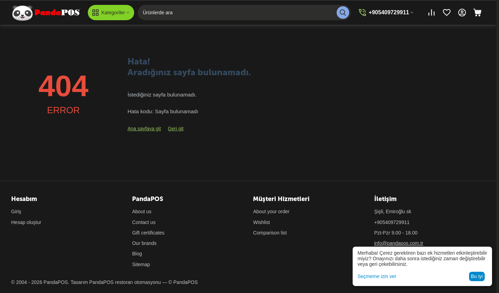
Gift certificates (148, 233)
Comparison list (269, 233)
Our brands (144, 243)
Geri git (176, 128)
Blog (137, 253)
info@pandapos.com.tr (398, 243)
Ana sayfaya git (144, 128)
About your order (271, 211)
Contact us (143, 222)
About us (141, 211)
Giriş (16, 211)
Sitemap (141, 264)
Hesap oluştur (26, 222)
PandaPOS (101, 282)
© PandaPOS (183, 282)
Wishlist (261, 222)
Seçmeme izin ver (377, 276)
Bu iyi (477, 276)
